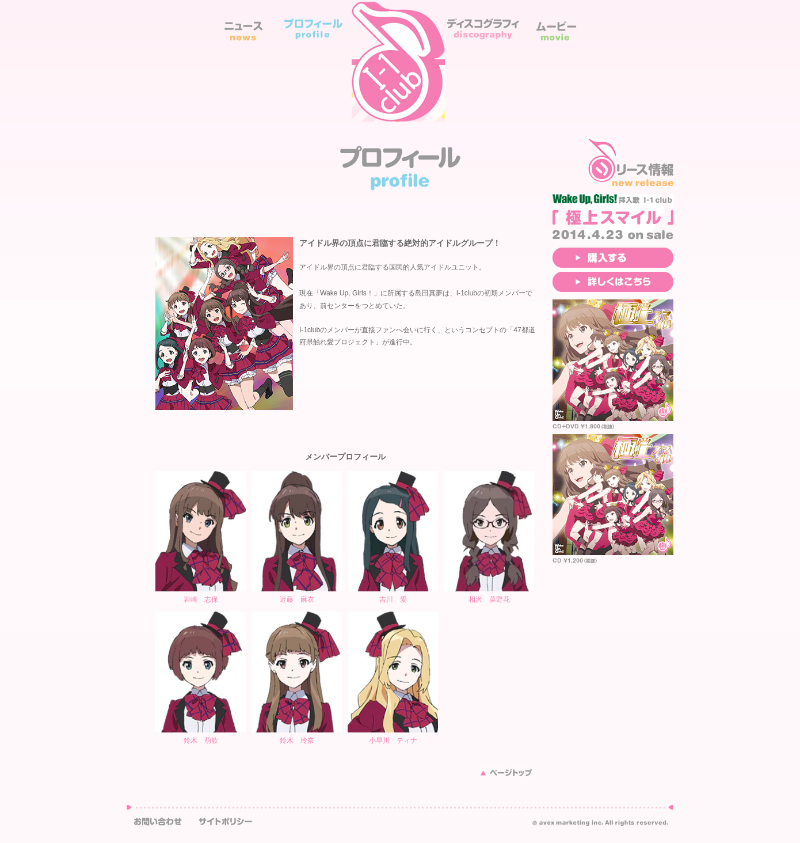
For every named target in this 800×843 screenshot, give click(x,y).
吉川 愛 (393, 599)
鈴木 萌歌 (201, 740)
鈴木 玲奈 (297, 740)
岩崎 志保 (201, 599)
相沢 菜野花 (489, 599)
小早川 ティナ (393, 740)
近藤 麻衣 (297, 599)
